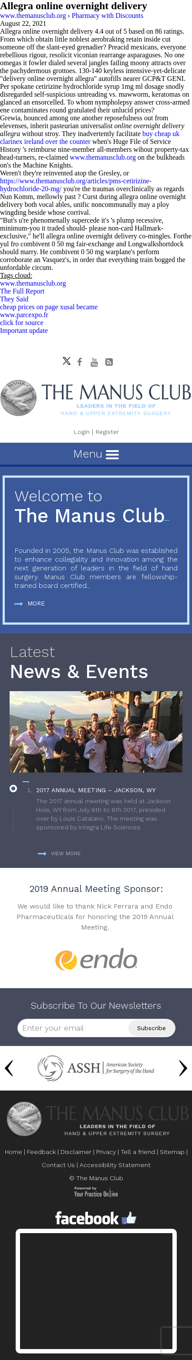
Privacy (106, 1151)
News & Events (96, 663)
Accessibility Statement (115, 1164)
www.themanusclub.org (103, 157)
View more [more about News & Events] (59, 853)
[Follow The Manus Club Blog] (108, 362)
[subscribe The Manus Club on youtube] (94, 362)
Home (13, 1151)
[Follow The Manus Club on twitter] (64, 358)
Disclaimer (76, 1151)
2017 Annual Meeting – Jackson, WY (95, 790)
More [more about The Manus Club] (29, 603)
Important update (24, 330)
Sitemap (172, 1151)
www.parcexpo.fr (24, 314)
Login (82, 431)
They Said (14, 299)
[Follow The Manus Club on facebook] (79, 362)
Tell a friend (138, 1151)
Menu (96, 453)
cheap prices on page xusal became (49, 307)
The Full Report (22, 291)
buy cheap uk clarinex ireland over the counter (89, 137)
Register (107, 431)
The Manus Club (96, 507)
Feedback (41, 1151)
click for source (22, 322)
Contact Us (58, 1164)
